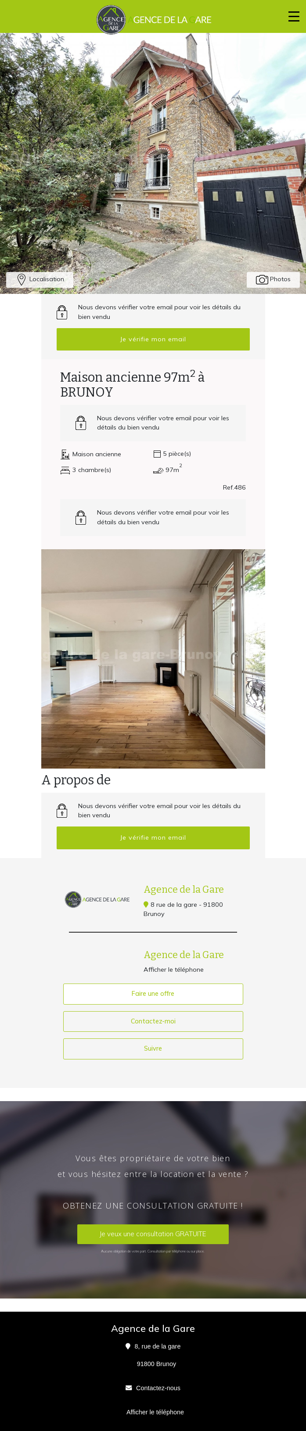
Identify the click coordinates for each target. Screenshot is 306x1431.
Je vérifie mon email (153, 339)
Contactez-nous (158, 1388)
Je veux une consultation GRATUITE (153, 1234)
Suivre (153, 1048)
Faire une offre (153, 994)
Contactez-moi (153, 1021)
